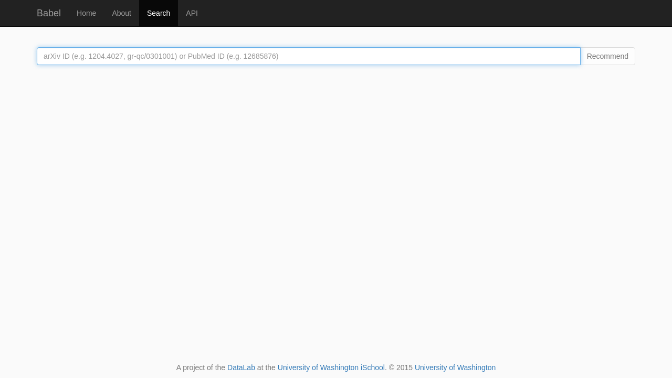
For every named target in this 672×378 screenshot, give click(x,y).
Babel (49, 13)
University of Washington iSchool (331, 367)
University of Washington (455, 367)
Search (158, 13)
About (121, 13)
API (192, 13)
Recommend (607, 56)
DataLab (241, 367)
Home (86, 13)
